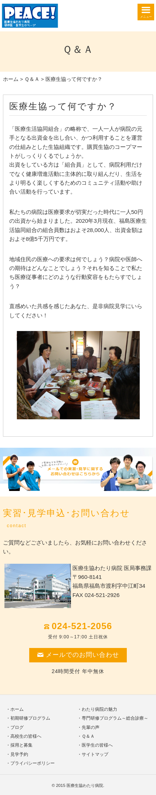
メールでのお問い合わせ (78, 654)
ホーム (10, 79)
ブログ (17, 727)
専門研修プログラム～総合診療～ (115, 718)
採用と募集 (21, 745)
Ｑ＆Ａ (32, 79)
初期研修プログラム (30, 718)
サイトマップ (95, 754)
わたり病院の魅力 (99, 709)
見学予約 (19, 754)
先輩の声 (90, 727)
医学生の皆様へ (97, 745)
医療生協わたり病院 (85, 785)
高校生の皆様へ (25, 736)
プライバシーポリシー (32, 763)
